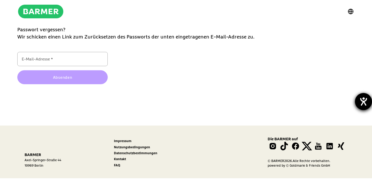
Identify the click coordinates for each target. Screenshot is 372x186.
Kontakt (120, 158)
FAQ (117, 165)
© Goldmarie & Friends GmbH (308, 165)
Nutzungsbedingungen (132, 147)
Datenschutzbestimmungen (135, 153)
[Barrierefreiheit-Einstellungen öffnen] (363, 101)
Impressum (122, 140)
